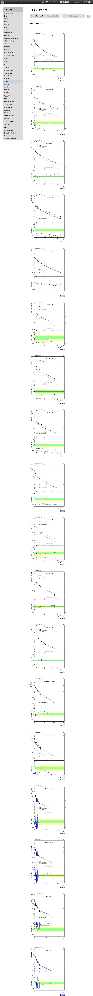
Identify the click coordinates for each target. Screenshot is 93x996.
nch (5, 58)
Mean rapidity (8, 107)
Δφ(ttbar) (7, 84)
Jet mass (7, 124)
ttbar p (6, 99)
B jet (5, 16)
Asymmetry (8, 13)
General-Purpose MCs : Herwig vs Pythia (44, 16)
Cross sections (9, 115)
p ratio (6, 119)
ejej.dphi (7, 30)
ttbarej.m (7, 113)
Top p (6, 68)
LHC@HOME (87, 2)
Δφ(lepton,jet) (8, 52)
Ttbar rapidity (8, 104)
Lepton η (7, 47)
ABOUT (45, 2)
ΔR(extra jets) (8, 32)
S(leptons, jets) (9, 55)
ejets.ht (6, 35)
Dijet (5, 127)
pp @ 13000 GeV (36, 24)
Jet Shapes (8, 130)
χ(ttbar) (6, 81)
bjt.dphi (6, 24)
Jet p (6, 44)
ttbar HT (7, 90)
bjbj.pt (6, 21)
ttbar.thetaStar (9, 102)
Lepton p (7, 50)
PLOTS (54, 2)
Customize (73, 16)
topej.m (6, 78)
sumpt (6, 61)
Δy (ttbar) (7, 87)
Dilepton (7, 136)
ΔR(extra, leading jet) (11, 38)
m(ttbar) (6, 92)
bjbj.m (6, 19)
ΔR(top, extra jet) (9, 41)
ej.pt (5, 27)
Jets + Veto (8, 121)
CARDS (77, 2)
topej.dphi (7, 76)
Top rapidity (8, 73)
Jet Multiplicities (9, 138)
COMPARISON (65, 2)
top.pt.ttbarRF (8, 70)
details (62, 80)
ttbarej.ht (7, 110)
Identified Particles (10, 133)
